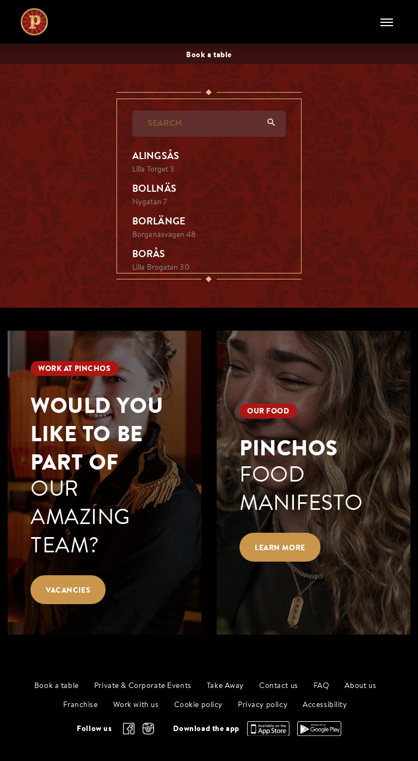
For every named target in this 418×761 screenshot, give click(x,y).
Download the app (206, 728)
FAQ (322, 686)
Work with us (136, 705)
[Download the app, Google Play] (319, 733)
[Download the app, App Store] (268, 733)
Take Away (225, 686)
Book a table (56, 686)
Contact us (278, 686)
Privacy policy (262, 705)
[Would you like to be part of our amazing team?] (104, 482)
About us (360, 686)
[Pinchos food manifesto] (313, 482)
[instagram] (148, 728)
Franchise (80, 705)
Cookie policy (198, 705)
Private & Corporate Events (143, 686)
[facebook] (128, 728)
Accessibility (325, 705)
